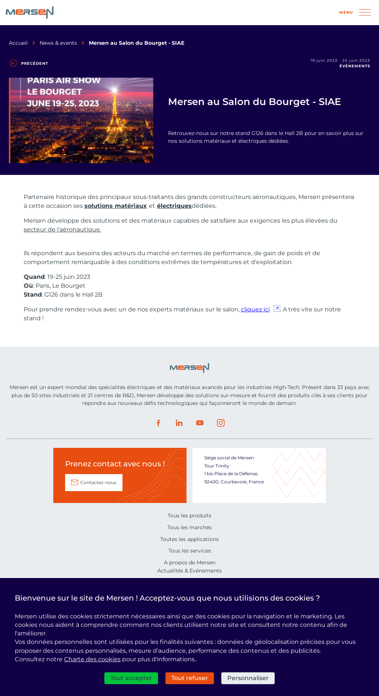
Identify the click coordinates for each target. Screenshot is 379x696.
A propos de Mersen (189, 562)
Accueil (18, 43)
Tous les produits (189, 515)
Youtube (199, 423)
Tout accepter (131, 678)
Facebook (158, 423)
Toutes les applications (189, 539)
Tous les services (189, 550)
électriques (174, 205)
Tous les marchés (189, 527)
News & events (58, 43)
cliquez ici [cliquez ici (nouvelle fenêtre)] (255, 309)
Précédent (34, 63)
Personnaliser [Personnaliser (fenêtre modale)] (248, 678)
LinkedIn (179, 423)
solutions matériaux (115, 205)
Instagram (220, 423)
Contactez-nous (98, 482)
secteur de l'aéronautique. (62, 229)
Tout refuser (189, 678)
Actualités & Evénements (189, 570)
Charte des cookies (92, 659)
